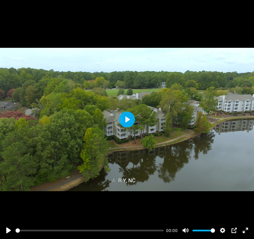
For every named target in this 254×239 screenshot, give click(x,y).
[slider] (90, 230)
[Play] (8, 230)
